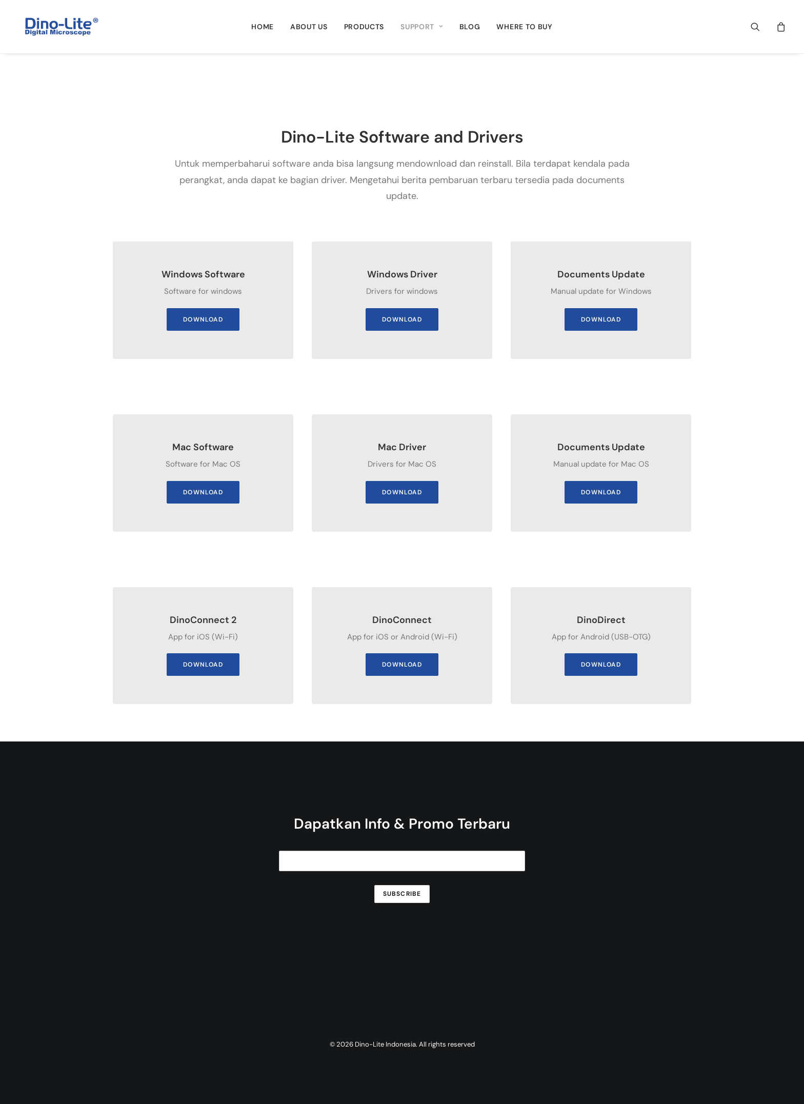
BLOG (469, 26)
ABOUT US (309, 26)
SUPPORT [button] (421, 26)
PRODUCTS (364, 26)
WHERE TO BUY (524, 26)
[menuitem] (262, 26)
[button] (762, 26)
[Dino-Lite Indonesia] (61, 26)
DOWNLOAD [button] (203, 319)
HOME (262, 26)
